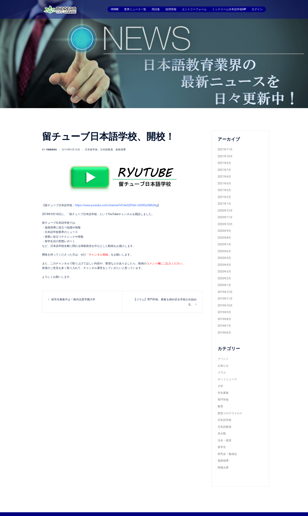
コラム (222, 366)
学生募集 (223, 386)
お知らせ (223, 359)
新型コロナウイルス (230, 405)
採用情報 (170, 9)
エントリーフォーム (194, 9)
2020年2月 (224, 274)
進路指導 (121, 149)
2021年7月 (224, 169)
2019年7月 (224, 320)
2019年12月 (225, 287)
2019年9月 (224, 307)
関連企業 (223, 458)
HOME (115, 9)
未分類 (222, 425)
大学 (220, 379)
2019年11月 (225, 294)
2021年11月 (225, 149)
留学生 (222, 438)
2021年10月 (225, 155)
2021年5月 (224, 182)
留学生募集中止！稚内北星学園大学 (73, 299)
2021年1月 (224, 201)
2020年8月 (224, 234)
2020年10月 (225, 221)
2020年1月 (224, 280)
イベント (223, 353)
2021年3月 (224, 188)
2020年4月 (224, 261)
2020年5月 (224, 254)
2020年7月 (224, 241)
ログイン (257, 9)
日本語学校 (91, 149)
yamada (51, 149)
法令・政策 (224, 432)
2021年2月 (224, 195)
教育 (220, 399)
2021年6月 (224, 175)
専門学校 (223, 392)
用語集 (156, 9)
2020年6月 (224, 248)
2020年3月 (224, 267)
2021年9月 (224, 162)
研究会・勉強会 (227, 445)
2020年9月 (224, 228)
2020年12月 (225, 208)
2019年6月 (224, 327)
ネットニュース (227, 372)
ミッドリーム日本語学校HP (229, 9)
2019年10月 (225, 300)
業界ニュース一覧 (135, 9)
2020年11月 (225, 215)
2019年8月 (224, 313)
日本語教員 (106, 149)
